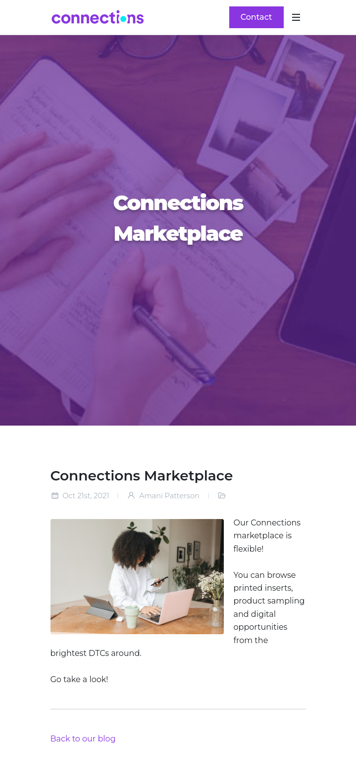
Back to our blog (83, 738)
